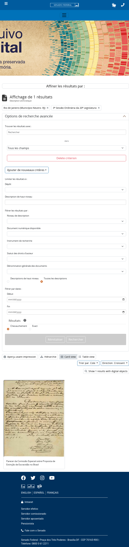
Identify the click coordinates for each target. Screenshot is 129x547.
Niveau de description (18, 215)
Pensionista (27, 523)
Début (10, 293)
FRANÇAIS (53, 492)
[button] (114, 5)
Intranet (27, 502)
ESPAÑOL (39, 492)
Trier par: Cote (87, 363)
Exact (35, 325)
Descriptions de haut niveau (24, 278)
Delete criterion (67, 158)
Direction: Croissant (113, 363)
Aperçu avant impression (20, 356)
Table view (86, 356)
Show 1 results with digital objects (106, 371)
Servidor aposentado (32, 518)
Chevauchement (18, 325)
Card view (68, 356)
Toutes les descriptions (55, 278)
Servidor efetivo (29, 508)
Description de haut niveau (18, 196)
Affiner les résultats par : (65, 86)
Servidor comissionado (33, 513)
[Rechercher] (66, 132)
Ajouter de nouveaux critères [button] (25, 170)
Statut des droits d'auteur (20, 253)
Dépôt (8, 184)
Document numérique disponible (24, 228)
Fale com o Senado (33, 530)
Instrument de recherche (19, 240)
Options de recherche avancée (29, 116)
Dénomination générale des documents (27, 265)
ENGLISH (26, 492)
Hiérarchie (48, 356)
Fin (8, 306)
